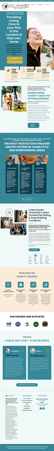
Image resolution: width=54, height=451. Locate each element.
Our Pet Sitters (27, 398)
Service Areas (40, 4)
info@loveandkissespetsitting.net (26, 0)
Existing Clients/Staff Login (41, 0)
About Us (27, 4)
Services (33, 4)
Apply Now (23, 8)
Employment (27, 408)
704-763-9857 (15, 0)
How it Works (27, 406)
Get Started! (34, 249)
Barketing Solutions (34, 448)
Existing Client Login (15, 61)
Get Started (15, 58)
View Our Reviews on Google (26, 385)
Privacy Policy (43, 448)
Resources (47, 4)
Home (22, 4)
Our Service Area (27, 402)
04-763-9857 (45, 446)
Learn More (32, 125)
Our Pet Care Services (27, 400)
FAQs (27, 404)
